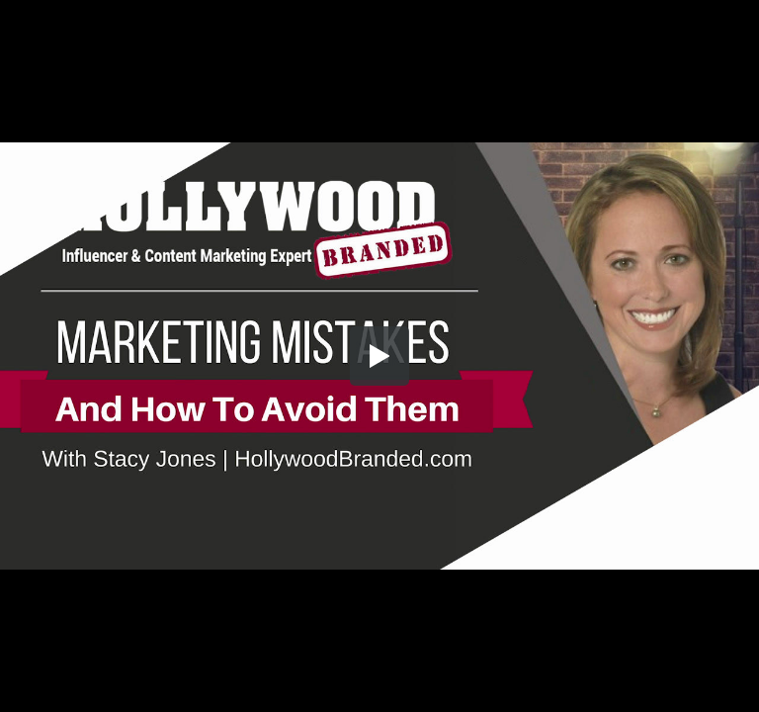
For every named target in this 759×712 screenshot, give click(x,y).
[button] (379, 356)
